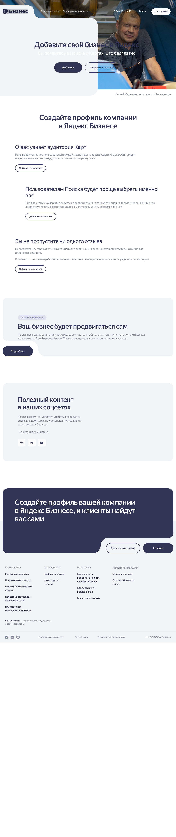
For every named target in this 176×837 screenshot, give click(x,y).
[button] (50, 11)
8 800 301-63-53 (12, 817)
